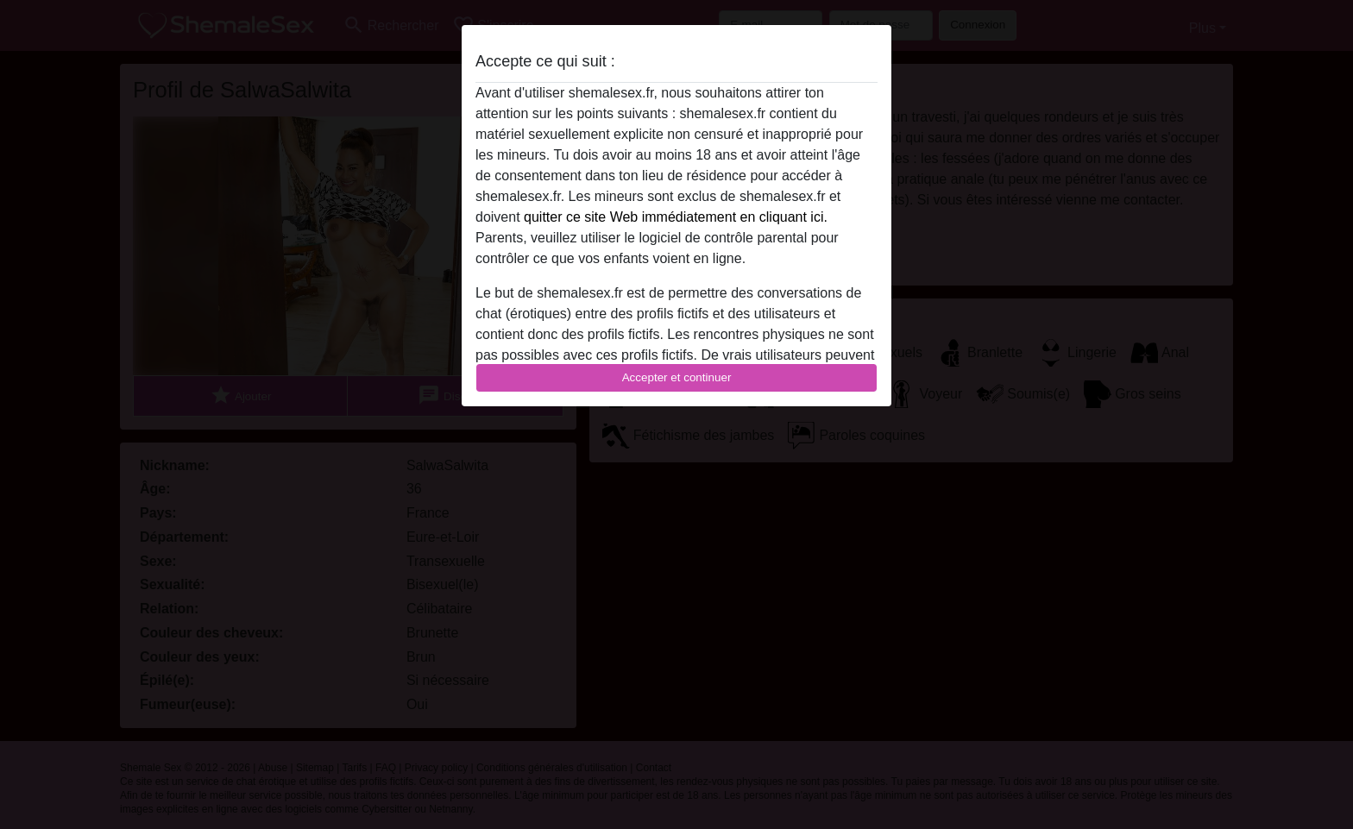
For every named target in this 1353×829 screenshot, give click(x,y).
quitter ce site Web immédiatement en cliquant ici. (676, 217)
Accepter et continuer (677, 377)
